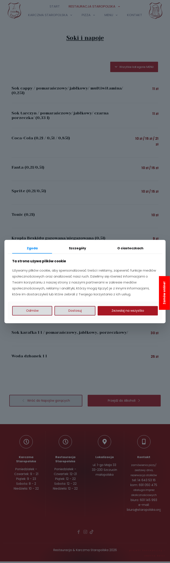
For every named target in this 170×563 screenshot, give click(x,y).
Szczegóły (77, 248)
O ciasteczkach (130, 248)
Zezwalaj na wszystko (128, 310)
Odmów (32, 310)
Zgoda (32, 248)
